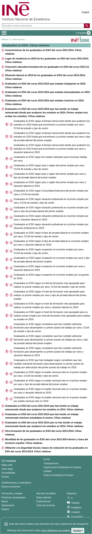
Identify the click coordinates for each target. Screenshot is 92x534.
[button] (83, 33)
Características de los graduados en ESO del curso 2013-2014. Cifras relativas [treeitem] (43, 52)
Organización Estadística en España (62, 467)
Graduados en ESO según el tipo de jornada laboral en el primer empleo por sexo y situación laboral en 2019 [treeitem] (51, 243)
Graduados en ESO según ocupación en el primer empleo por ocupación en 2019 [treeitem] (51, 277)
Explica (5, 509)
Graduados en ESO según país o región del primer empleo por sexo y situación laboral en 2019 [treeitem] (50, 184)
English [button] (85, 12)
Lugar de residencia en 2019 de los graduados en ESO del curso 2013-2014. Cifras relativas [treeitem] (47, 60)
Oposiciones (7, 505)
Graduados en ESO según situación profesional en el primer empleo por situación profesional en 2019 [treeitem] (51, 226)
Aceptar (78, 530)
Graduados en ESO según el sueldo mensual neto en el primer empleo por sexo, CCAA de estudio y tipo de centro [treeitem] (50, 374)
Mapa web (6, 465)
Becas (4, 501)
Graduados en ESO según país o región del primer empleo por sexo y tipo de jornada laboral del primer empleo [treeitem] (50, 176)
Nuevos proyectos (10, 486)
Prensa (5, 476)
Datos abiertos (43, 497)
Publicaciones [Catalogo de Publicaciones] (43, 501)
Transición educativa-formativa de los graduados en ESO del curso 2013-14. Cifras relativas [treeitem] (47, 69)
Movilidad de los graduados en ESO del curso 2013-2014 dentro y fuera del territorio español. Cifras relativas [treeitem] (46, 441)
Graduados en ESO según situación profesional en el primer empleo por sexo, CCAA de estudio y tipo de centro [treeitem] (51, 201)
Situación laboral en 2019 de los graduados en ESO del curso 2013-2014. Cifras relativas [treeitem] (45, 77)
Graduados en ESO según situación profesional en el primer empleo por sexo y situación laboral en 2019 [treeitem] (51, 218)
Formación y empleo (12, 493)
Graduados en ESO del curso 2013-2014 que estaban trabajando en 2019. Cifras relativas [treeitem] (45, 85)
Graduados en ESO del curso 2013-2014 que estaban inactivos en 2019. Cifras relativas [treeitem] (44, 102)
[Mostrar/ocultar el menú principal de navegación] (4, 33)
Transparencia (50, 463)
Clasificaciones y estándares (16, 482)
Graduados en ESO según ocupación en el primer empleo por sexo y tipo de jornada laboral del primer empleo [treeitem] (52, 260)
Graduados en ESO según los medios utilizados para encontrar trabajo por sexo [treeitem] (50, 159)
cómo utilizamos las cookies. (56, 530)
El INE (46, 459)
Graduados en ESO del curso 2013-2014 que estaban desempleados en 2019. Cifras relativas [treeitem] (47, 94)
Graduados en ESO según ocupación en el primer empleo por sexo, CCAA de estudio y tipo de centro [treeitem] (49, 251)
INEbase (5, 39)
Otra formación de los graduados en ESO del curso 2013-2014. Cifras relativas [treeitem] (43, 433)
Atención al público (46, 493)
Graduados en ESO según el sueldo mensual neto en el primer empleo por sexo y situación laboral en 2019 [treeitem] (50, 391)
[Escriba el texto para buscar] (43, 25)
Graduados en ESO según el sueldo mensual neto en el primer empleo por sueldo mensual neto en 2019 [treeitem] (50, 399)
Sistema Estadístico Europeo (58, 475)
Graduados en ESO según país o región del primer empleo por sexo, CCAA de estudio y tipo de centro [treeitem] (49, 167)
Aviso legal (7, 469)
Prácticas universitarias (13, 497)
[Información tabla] (11, 124)
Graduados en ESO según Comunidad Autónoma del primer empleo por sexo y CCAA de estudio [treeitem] (51, 192)
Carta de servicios (45, 505)
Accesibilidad (8, 473)
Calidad (47, 471)
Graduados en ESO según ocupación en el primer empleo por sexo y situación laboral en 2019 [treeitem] (49, 268)
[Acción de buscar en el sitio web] (87, 25)
